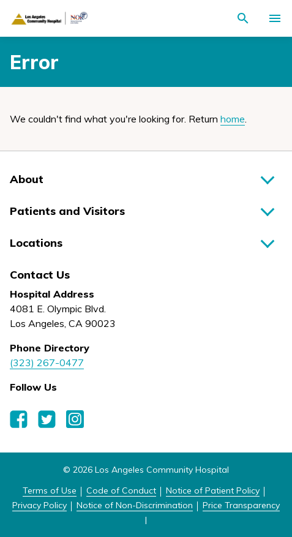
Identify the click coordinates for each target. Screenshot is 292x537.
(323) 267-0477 (47, 362)
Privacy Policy (39, 505)
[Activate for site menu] (275, 18)
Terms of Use (50, 490)
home (232, 119)
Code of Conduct (121, 490)
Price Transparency (241, 505)
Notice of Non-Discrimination (135, 505)
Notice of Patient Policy (213, 490)
